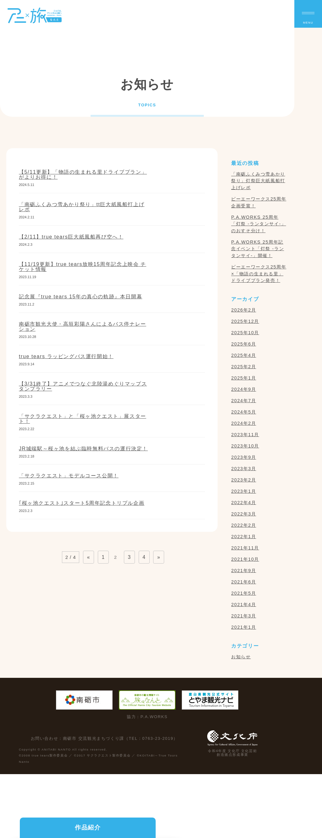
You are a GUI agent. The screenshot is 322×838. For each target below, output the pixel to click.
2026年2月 (243, 309)
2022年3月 (243, 513)
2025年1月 (243, 377)
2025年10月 (245, 332)
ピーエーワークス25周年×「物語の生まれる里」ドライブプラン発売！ (258, 273)
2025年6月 (243, 343)
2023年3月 (243, 468)
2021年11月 (245, 547)
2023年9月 (243, 457)
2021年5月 (243, 593)
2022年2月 (243, 525)
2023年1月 (243, 491)
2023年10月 (245, 445)
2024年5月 (243, 411)
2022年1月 (243, 536)
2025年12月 (245, 321)
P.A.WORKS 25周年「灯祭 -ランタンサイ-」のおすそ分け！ (258, 224)
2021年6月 (243, 581)
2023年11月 (245, 434)
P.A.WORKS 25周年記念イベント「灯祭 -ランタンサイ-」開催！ (257, 248)
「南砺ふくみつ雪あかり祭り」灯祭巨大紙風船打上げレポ (258, 181)
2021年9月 (243, 570)
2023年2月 (243, 479)
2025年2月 (243, 366)
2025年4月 (243, 355)
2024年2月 (243, 423)
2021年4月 (243, 604)
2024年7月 (243, 400)
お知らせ (241, 656)
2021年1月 (243, 627)
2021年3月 (243, 615)
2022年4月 (243, 502)
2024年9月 (243, 389)
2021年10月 (245, 559)
